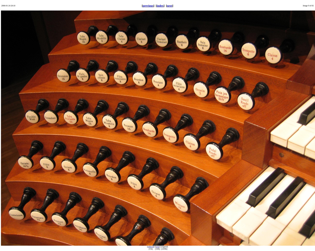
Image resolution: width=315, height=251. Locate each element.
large (158, 247)
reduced (151, 247)
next (169, 5)
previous (148, 5)
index (160, 5)
